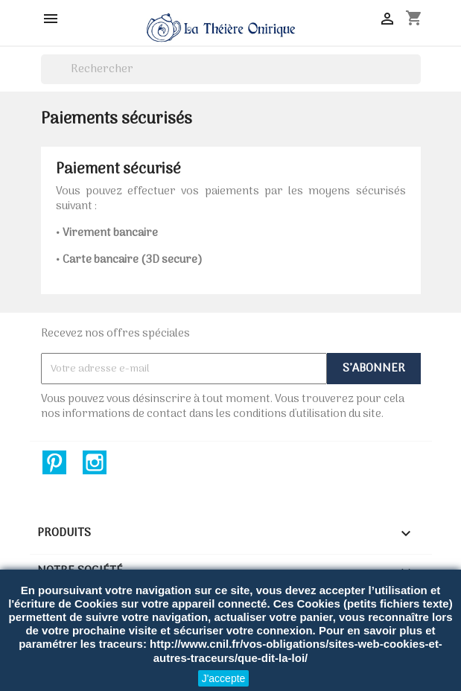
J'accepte (224, 678)
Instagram (94, 462)
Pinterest (54, 462)
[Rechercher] (231, 69)
